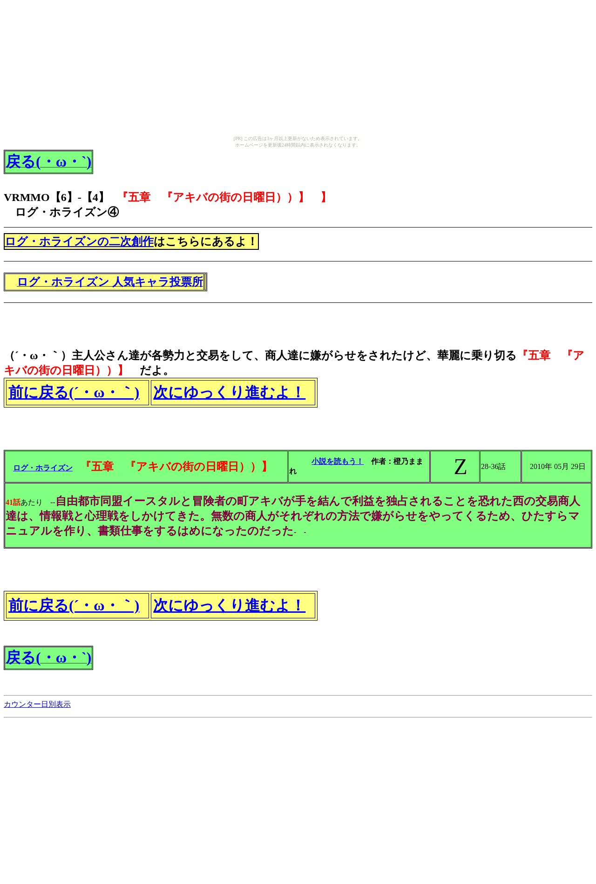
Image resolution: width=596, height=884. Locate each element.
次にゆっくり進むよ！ (229, 392)
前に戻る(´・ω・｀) (73, 392)
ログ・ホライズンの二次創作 (79, 241)
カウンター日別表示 (37, 704)
